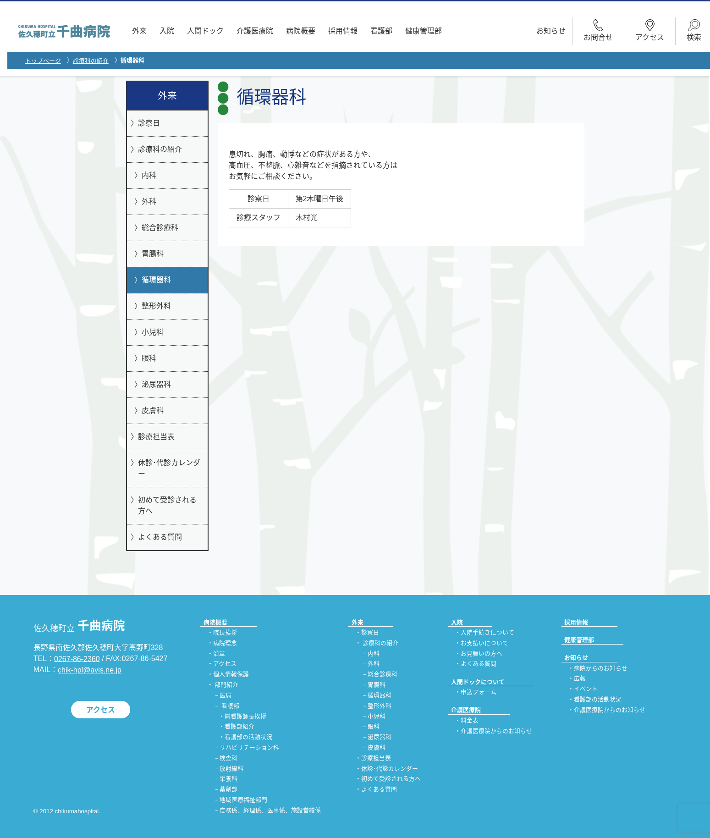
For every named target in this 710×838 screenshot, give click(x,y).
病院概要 (300, 31)
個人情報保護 (231, 674)
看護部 (381, 31)
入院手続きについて (487, 632)
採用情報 (343, 31)
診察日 (149, 123)
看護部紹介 (239, 726)
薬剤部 (228, 789)
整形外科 (156, 306)
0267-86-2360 (77, 658)
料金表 (470, 720)
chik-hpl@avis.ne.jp (89, 670)
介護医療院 (255, 31)
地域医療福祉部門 (243, 799)
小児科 (153, 332)
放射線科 (231, 768)
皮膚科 (153, 410)
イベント (586, 689)
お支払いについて (484, 643)
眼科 (149, 358)
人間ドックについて (478, 681)
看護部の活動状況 (248, 737)
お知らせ (551, 31)
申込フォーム (478, 692)
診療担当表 (156, 437)
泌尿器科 (156, 384)
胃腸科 (153, 254)
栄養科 (228, 779)
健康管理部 (423, 31)
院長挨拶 (225, 632)
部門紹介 (226, 684)
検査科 (228, 758)
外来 (139, 31)
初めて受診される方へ (167, 505)
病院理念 (225, 643)
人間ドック (205, 31)
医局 (225, 695)
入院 (167, 31)
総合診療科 (160, 228)
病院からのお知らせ (600, 668)
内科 (149, 175)
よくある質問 (160, 537)
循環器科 (156, 280)
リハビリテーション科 (249, 747)
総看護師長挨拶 (245, 716)
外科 (149, 201)
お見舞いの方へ (481, 653)
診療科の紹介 (91, 60)
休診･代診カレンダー (169, 468)
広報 (580, 678)
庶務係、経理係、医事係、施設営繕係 (270, 810)
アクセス (100, 710)
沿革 (219, 653)
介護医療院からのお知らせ (496, 731)
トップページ (43, 60)
